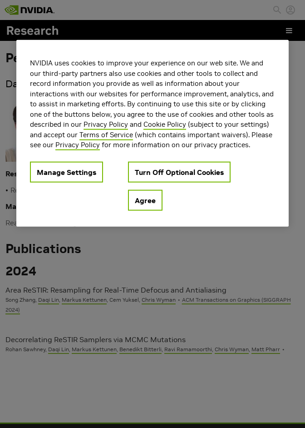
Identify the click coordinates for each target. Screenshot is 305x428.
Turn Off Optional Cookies (179, 171)
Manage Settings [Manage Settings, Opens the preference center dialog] (66, 171)
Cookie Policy (164, 124)
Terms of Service (106, 134)
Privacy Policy (106, 124)
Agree (145, 199)
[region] (152, 133)
